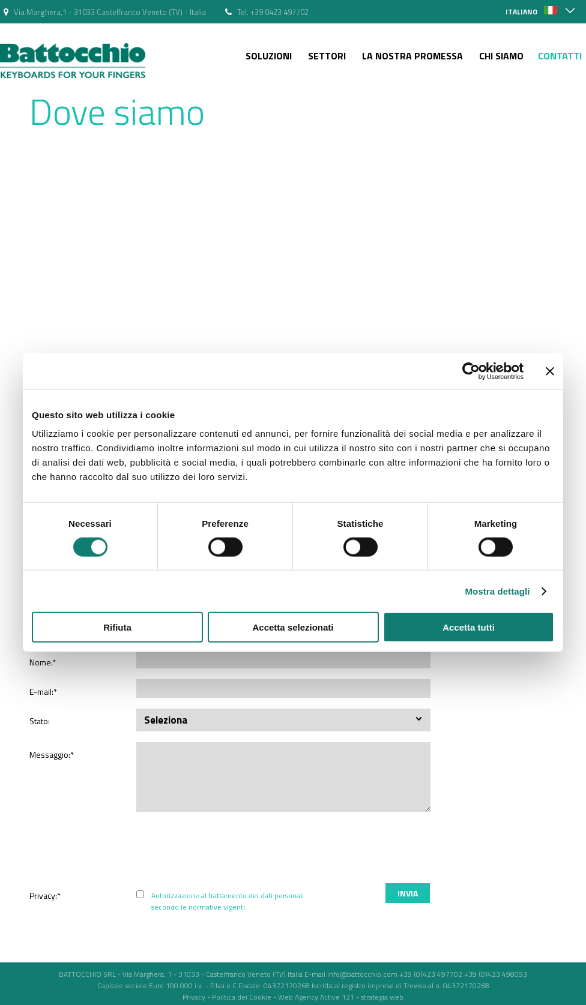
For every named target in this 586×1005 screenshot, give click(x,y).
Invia (407, 893)
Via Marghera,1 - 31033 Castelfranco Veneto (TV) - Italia (110, 12)
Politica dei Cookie (241, 997)
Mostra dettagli (497, 591)
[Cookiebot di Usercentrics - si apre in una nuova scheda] (471, 371)
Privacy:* (45, 895)
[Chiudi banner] (550, 371)
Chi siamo (501, 56)
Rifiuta (117, 627)
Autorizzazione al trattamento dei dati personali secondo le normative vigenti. (227, 901)
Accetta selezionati (292, 627)
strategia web (382, 997)
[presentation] (465, 849)
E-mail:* (43, 691)
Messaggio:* (51, 754)
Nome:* (42, 662)
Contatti (560, 56)
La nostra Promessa (412, 56)
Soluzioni (269, 56)
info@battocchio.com (362, 974)
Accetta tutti (469, 627)
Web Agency (298, 997)
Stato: (39, 721)
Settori (327, 56)
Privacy (194, 997)
